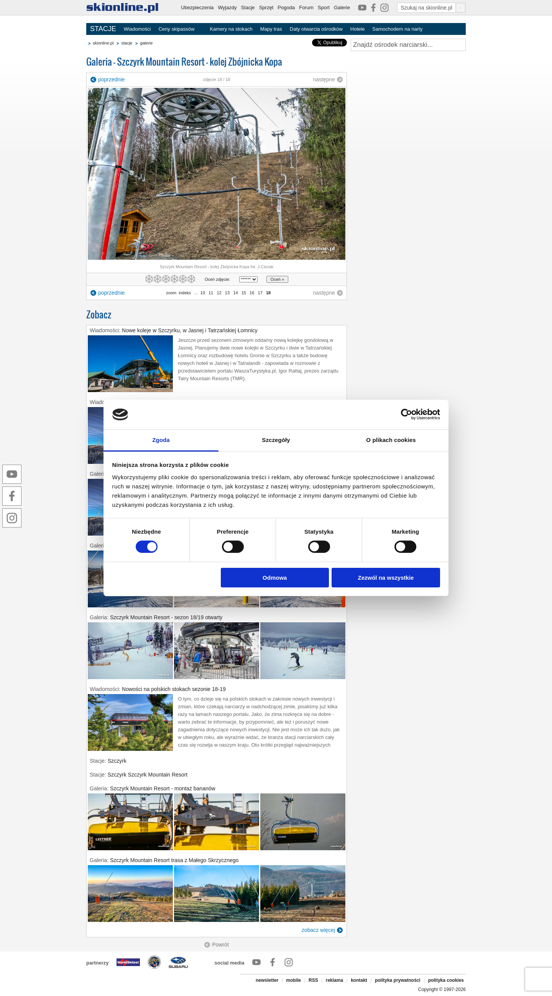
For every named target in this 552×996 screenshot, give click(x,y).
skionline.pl (103, 43)
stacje (126, 43)
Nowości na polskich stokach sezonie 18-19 (174, 689)
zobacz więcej (318, 930)
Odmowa (275, 577)
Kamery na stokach (231, 29)
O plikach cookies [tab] (391, 440)
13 (227, 292)
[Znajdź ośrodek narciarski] (408, 45)
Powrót (220, 945)
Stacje (248, 7)
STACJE (103, 29)
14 (235, 292)
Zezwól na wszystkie (386, 577)
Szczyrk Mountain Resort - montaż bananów (162, 788)
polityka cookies (446, 980)
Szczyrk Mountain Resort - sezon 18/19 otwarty (166, 617)
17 (259, 292)
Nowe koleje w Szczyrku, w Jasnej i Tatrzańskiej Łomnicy (190, 330)
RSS (313, 980)
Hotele (357, 29)
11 (210, 292)
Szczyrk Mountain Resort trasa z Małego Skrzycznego (174, 860)
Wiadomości (137, 29)
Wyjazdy (227, 7)
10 (202, 292)
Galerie (342, 7)
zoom (171, 292)
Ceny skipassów (176, 29)
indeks (185, 292)
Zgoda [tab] (161, 440)
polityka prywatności (398, 980)
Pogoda (286, 7)
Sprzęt (266, 7)
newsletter (267, 980)
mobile (293, 980)
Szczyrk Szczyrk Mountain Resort (148, 775)
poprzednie (111, 79)
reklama (334, 980)
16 (251, 292)
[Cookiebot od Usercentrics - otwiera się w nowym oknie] (406, 414)
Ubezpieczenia (197, 7)
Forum (306, 7)
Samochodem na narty (397, 29)
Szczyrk (117, 761)
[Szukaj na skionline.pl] (461, 8)
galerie (146, 43)
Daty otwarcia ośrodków (316, 29)
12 (218, 292)
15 (243, 292)
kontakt (359, 980)
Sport (324, 7)
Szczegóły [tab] (276, 440)
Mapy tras (271, 29)
